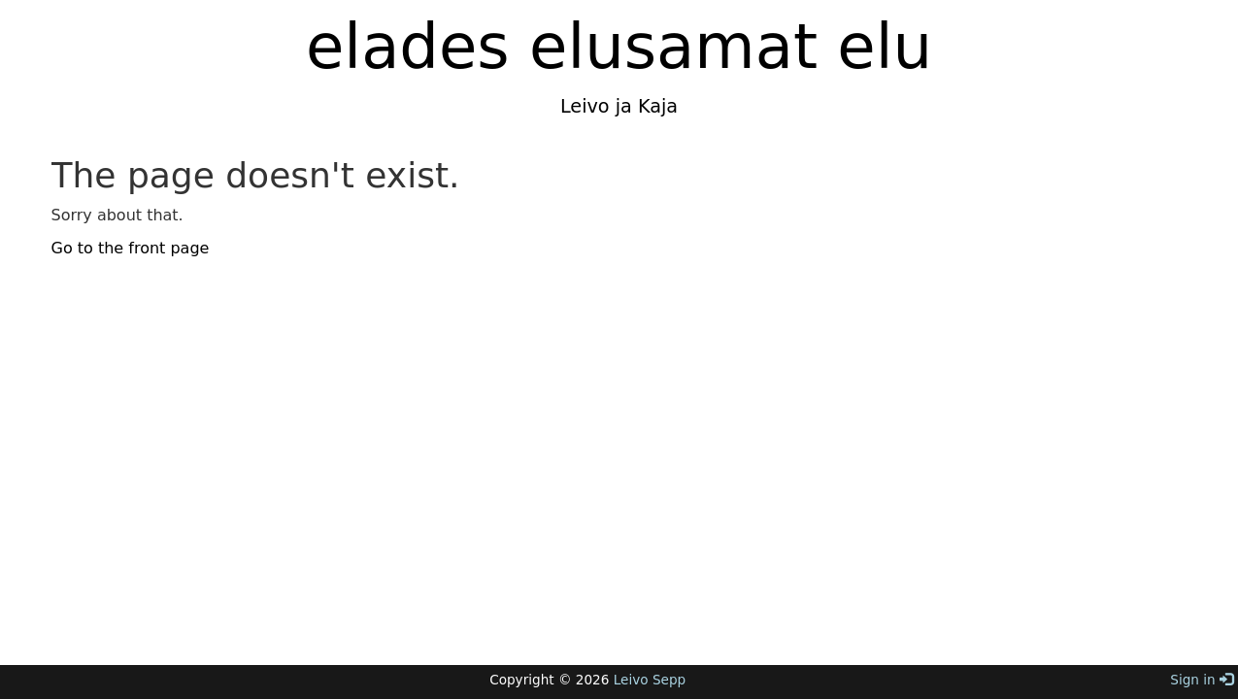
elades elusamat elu (619, 47)
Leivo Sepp (650, 679)
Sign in (1201, 679)
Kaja (655, 106)
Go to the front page (130, 248)
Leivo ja (596, 106)
